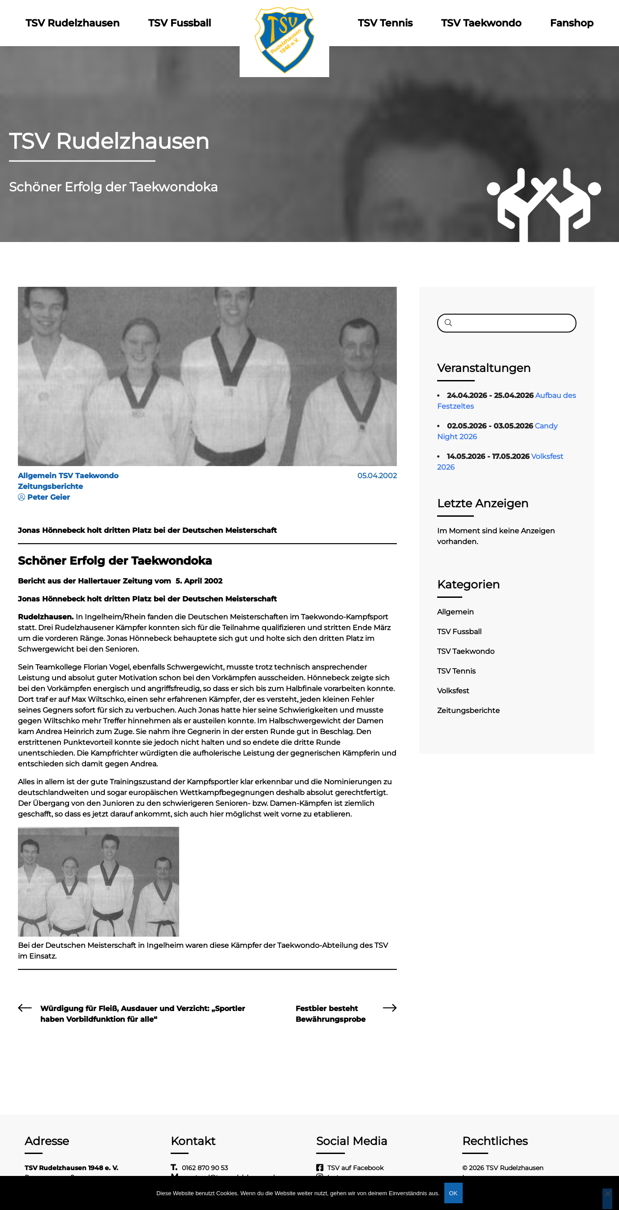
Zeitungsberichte (468, 710)
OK (453, 1193)
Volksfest (453, 691)
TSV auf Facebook (355, 1168)
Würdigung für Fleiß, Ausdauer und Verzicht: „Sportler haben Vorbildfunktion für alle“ (142, 1014)
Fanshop (571, 23)
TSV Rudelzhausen (73, 23)
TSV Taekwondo (481, 23)
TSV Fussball (179, 23)
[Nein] (607, 1198)
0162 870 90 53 (205, 1168)
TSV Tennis (385, 23)
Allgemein (455, 612)
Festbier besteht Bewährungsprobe (330, 1014)
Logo (284, 23)
